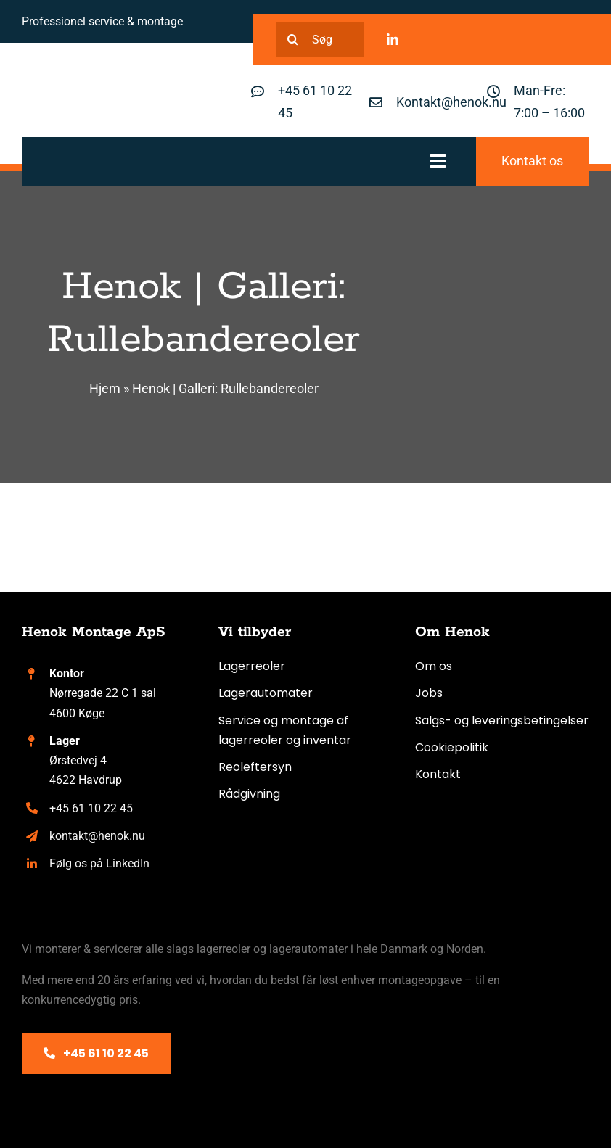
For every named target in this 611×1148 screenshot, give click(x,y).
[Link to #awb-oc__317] (438, 161)
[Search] (293, 39)
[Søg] (320, 39)
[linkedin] (392, 39)
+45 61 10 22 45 (91, 808)
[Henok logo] (94, 85)
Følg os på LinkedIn (99, 863)
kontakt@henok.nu (97, 836)
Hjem (104, 388)
